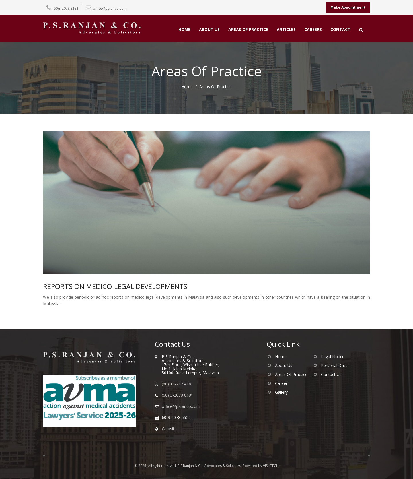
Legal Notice (332, 357)
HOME (184, 30)
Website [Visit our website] (169, 429)
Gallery (281, 392)
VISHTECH (271, 465)
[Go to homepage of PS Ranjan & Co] (94, 357)
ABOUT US (209, 30)
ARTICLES (286, 30)
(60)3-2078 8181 (65, 8)
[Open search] (361, 30)
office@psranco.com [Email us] (181, 406)
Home (187, 86)
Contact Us (331, 375)
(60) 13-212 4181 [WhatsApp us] (177, 384)
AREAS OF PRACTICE (248, 30)
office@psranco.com (110, 8)
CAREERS (313, 30)
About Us (283, 366)
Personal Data (334, 366)
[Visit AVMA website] (94, 401)
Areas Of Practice (291, 375)
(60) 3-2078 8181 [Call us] (177, 395)
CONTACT (340, 30)
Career (281, 383)
